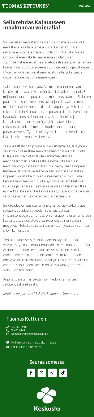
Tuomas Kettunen (25, 6)
